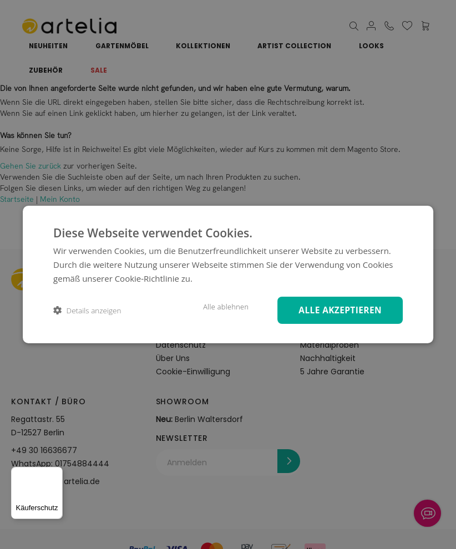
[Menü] (56, 473)
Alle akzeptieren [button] (337, 309)
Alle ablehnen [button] (219, 307)
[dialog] (228, 274)
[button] (87, 310)
